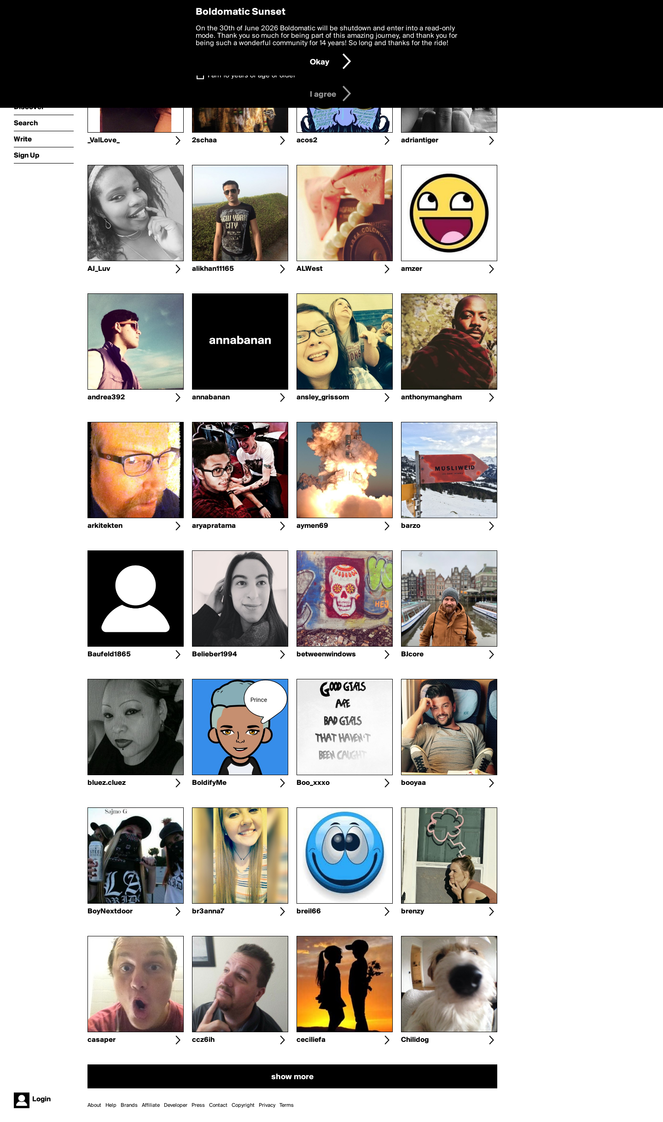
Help (110, 1105)
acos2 (307, 140)
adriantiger (419, 140)
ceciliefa (311, 1040)
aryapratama (214, 526)
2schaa (204, 140)
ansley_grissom (323, 397)
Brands (129, 1105)
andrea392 (106, 397)
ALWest (310, 269)
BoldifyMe (209, 783)
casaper (101, 1040)
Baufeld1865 (109, 654)
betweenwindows (326, 654)
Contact (218, 1105)
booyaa (413, 783)
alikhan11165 (213, 269)
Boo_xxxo (313, 783)
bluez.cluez (106, 783)
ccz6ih (203, 1040)
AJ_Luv (98, 269)
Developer (175, 1105)
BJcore (412, 654)
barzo (410, 526)
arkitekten (104, 526)
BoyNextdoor (110, 911)
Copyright (243, 1105)
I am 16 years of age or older (252, 75)
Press (198, 1105)
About (94, 1105)
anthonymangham (431, 397)
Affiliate (151, 1105)
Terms (286, 1105)
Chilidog (415, 1040)
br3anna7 (208, 911)
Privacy (267, 1105)
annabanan (211, 397)
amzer (411, 269)
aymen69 (312, 526)
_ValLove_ (103, 140)
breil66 (309, 911)
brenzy (412, 911)
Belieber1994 (214, 654)
